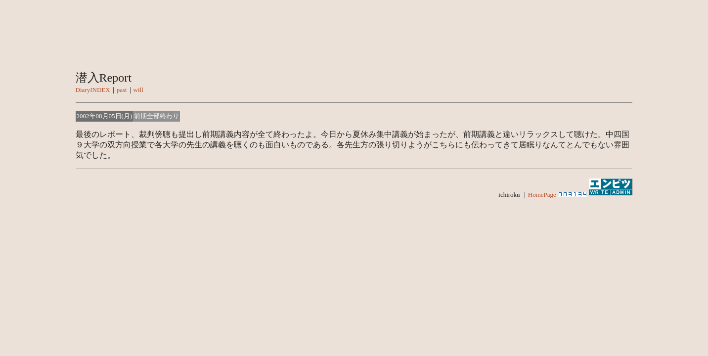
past (122, 89)
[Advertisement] (354, 271)
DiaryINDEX (93, 89)
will (138, 89)
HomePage (542, 194)
